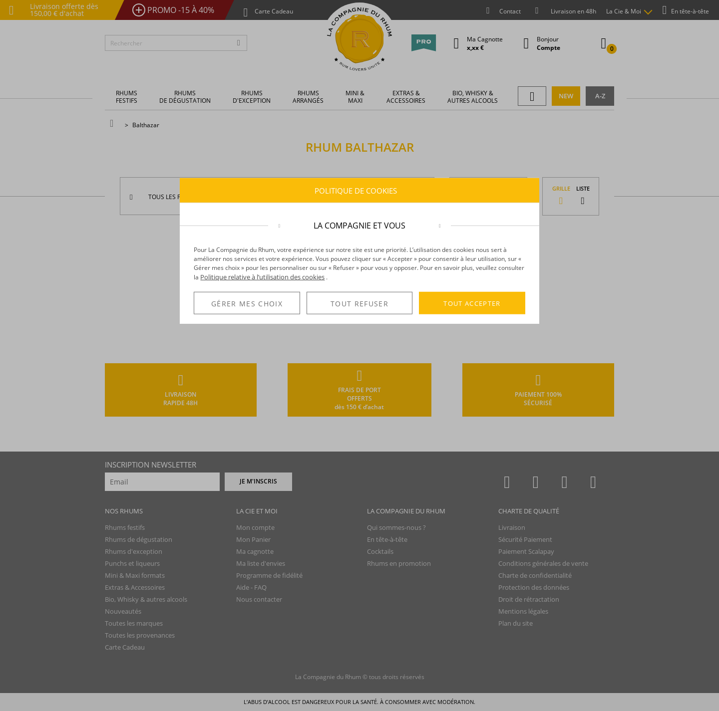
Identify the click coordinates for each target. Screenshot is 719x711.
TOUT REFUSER (359, 303)
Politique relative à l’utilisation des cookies (262, 276)
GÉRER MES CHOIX (247, 303)
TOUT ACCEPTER (472, 302)
